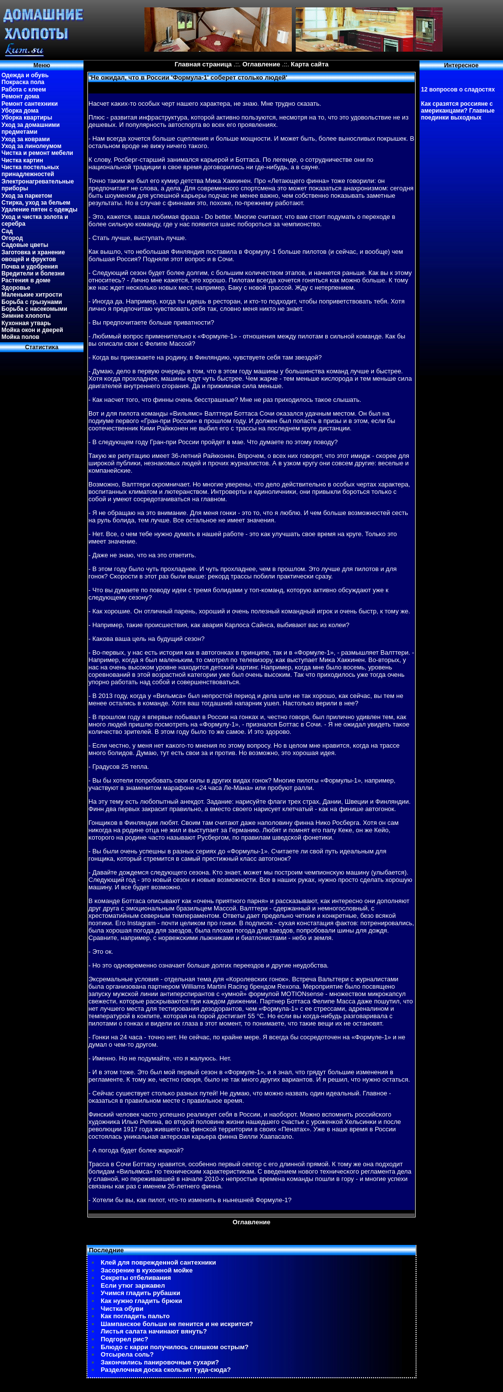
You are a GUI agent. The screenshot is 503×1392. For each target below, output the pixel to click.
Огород (12, 238)
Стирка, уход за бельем (35, 202)
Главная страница (202, 64)
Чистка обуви (122, 1308)
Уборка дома (19, 110)
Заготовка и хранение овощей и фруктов (33, 256)
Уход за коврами (25, 139)
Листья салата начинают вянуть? (154, 1331)
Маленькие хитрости (31, 294)
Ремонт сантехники (29, 103)
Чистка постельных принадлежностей (30, 171)
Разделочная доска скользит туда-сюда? (166, 1369)
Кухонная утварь (26, 323)
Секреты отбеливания (136, 1277)
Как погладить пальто (135, 1316)
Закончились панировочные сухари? (160, 1362)
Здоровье (15, 287)
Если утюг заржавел (133, 1285)
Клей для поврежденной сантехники (158, 1262)
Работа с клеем (23, 89)
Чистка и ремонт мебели (37, 153)
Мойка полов (20, 336)
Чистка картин (22, 160)
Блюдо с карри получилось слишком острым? (175, 1347)
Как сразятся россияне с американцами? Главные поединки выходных (458, 110)
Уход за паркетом (26, 195)
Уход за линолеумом (31, 146)
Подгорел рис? (124, 1339)
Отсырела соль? (127, 1354)
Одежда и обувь (25, 75)
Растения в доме (26, 280)
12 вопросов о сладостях (458, 89)
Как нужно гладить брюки (141, 1300)
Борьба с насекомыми (34, 308)
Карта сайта (310, 64)
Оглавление (261, 64)
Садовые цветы (24, 245)
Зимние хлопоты (26, 315)
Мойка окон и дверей (32, 330)
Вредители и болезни (32, 273)
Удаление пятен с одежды (39, 209)
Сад (7, 231)
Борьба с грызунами (31, 302)
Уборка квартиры (26, 117)
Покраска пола (22, 82)
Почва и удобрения (29, 266)
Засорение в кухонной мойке (147, 1270)
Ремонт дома (20, 96)
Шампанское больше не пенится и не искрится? (177, 1324)
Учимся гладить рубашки (140, 1293)
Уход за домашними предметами (30, 128)
